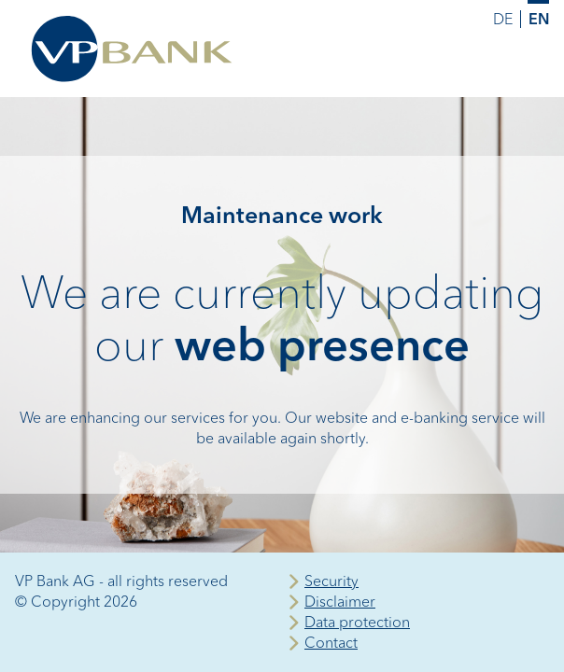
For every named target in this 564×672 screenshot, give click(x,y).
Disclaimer (339, 601)
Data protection (357, 622)
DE (503, 19)
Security (331, 581)
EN (539, 19)
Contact (331, 642)
